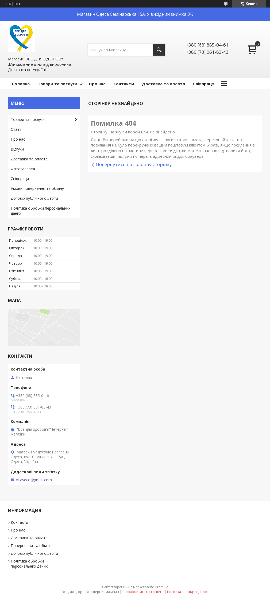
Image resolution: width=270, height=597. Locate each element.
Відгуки (17, 149)
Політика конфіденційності (188, 592)
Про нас (97, 83)
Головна (21, 83)
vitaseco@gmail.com (34, 479)
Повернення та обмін (30, 545)
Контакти (123, 83)
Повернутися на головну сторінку (134, 164)
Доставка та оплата (163, 83)
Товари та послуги (57, 83)
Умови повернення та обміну (37, 188)
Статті (16, 129)
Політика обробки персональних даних (40, 211)
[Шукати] (159, 50)
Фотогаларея (23, 168)
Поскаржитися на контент (143, 592)
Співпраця (203, 83)
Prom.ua (161, 587)
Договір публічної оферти (34, 198)
